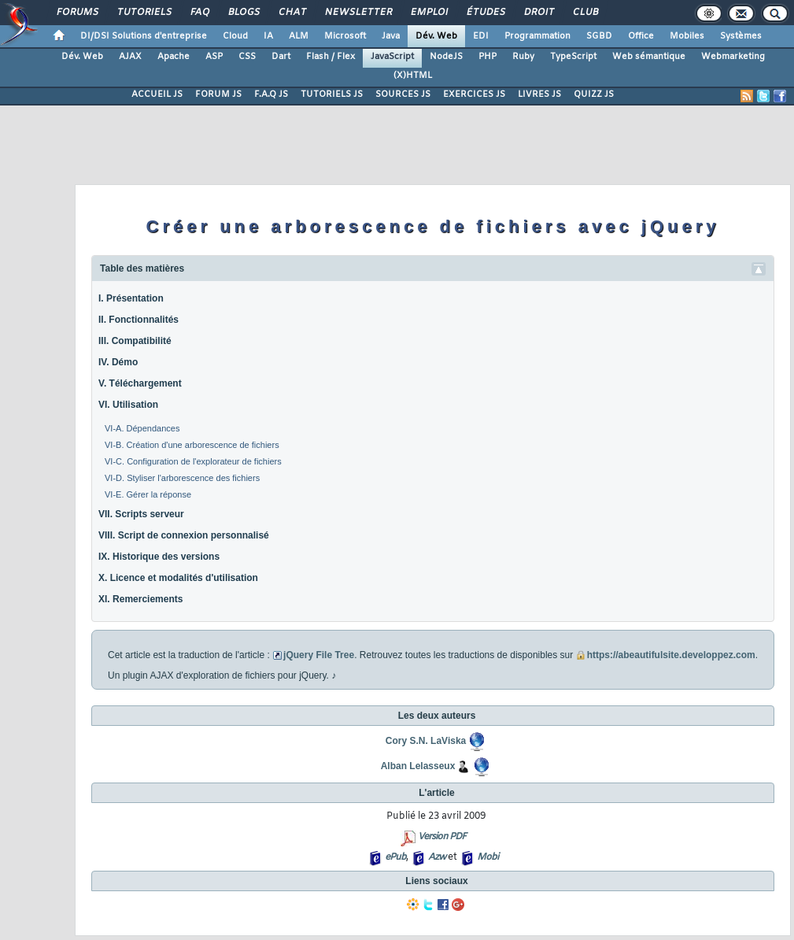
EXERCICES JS (474, 94)
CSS (247, 56)
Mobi (487, 857)
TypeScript (573, 56)
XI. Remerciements (140, 599)
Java (391, 36)
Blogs (243, 12)
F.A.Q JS (271, 94)
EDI (481, 36)
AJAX (130, 56)
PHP (487, 56)
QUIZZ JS (594, 94)
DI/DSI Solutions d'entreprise (143, 36)
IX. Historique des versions (159, 556)
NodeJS (446, 56)
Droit (538, 12)
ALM (298, 36)
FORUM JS (218, 94)
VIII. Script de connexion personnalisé (183, 535)
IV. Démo (118, 362)
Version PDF (442, 837)
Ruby (523, 56)
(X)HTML (412, 75)
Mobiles (687, 36)
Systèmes (741, 36)
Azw (436, 857)
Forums (76, 12)
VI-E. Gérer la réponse (148, 494)
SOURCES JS (402, 94)
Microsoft (345, 36)
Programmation (537, 36)
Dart (280, 56)
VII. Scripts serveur (141, 514)
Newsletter (358, 12)
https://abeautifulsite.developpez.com (671, 655)
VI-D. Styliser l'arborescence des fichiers (182, 478)
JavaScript (392, 56)
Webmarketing (733, 56)
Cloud (235, 36)
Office (641, 36)
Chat (291, 12)
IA (268, 36)
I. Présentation (131, 298)
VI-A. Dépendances (142, 428)
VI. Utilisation (128, 404)
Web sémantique (648, 56)
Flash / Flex (330, 56)
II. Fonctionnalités (138, 319)
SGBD (599, 36)
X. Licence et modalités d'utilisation (178, 577)
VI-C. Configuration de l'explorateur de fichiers (193, 461)
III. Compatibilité (135, 340)
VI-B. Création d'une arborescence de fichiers (192, 445)
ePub (395, 857)
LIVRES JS (539, 94)
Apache (173, 56)
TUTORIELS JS (332, 94)
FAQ (199, 12)
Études (485, 12)
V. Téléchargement (140, 383)
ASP (214, 56)
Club (585, 12)
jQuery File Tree (318, 655)
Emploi (428, 12)
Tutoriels (143, 12)
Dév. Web (436, 36)
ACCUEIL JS (157, 94)
